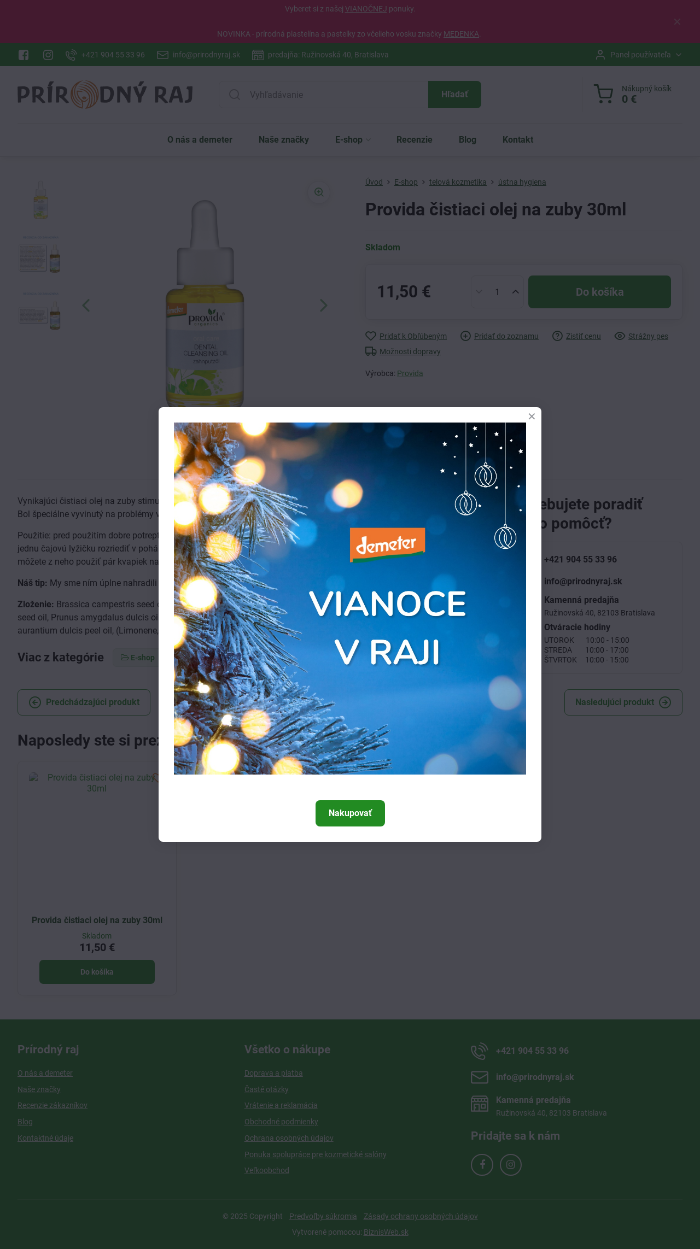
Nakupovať (350, 813)
